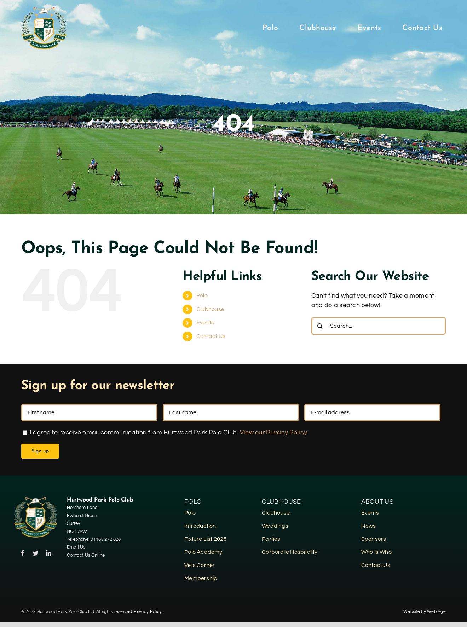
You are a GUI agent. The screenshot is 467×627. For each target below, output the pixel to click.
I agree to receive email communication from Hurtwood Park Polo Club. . (165, 432)
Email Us (76, 547)
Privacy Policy (148, 611)
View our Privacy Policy (273, 432)
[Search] (320, 326)
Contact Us (211, 336)
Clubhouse (210, 309)
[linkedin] (48, 553)
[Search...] (378, 326)
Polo (202, 295)
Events (205, 323)
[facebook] (22, 553)
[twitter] (35, 553)
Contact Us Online (86, 555)
